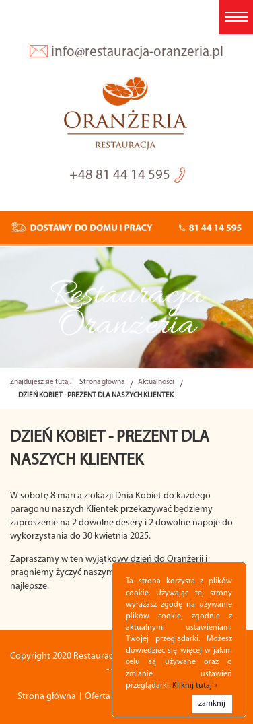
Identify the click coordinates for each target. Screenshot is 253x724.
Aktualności (156, 382)
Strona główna (101, 382)
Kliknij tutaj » (194, 686)
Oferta (97, 697)
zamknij (211, 704)
